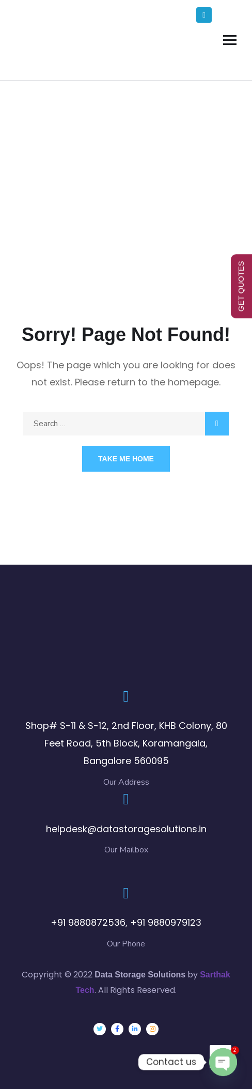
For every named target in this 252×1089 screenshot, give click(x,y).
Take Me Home (126, 459)
